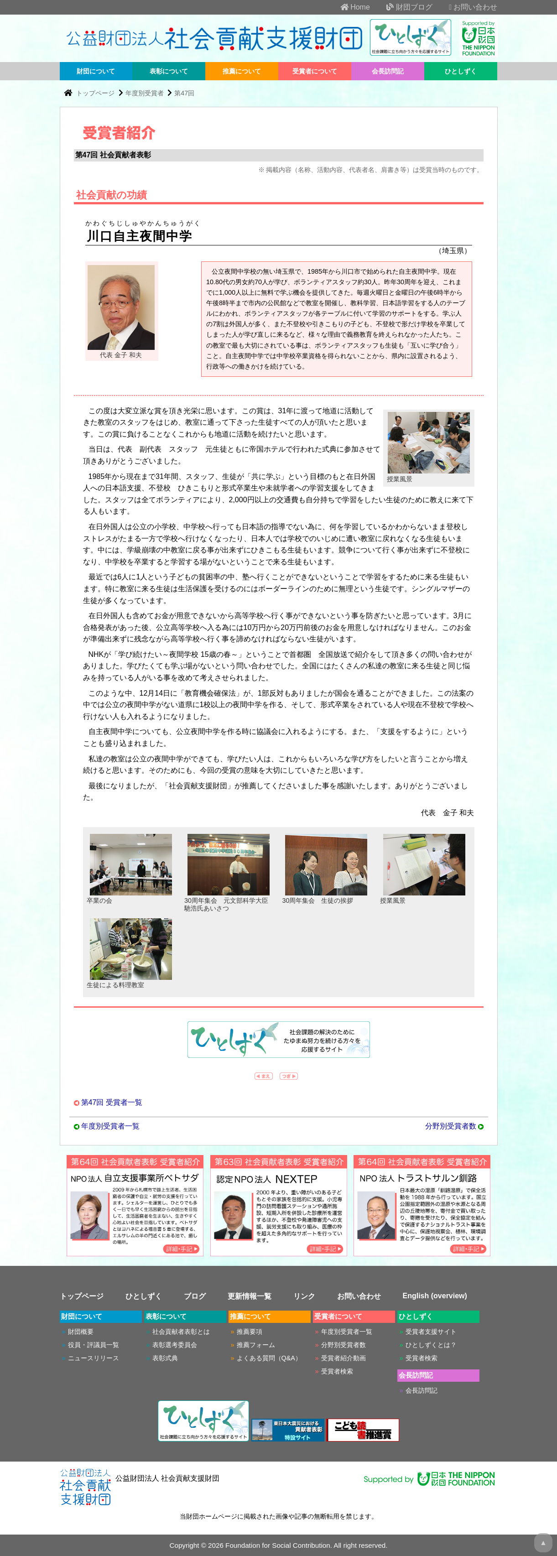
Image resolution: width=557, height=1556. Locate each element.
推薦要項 (249, 1331)
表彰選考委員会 (174, 1344)
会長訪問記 (388, 71)
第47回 (184, 93)
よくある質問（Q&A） (269, 1358)
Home (348, 7)
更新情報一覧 (249, 1296)
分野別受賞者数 (450, 1126)
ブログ (195, 1296)
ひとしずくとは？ (431, 1344)
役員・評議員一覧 (93, 1344)
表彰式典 (165, 1358)
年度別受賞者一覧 (110, 1126)
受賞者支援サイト (431, 1331)
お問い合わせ (465, 7)
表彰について (169, 71)
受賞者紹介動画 (343, 1358)
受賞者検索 (337, 1371)
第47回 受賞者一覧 (111, 1102)
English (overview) (435, 1296)
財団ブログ (402, 7)
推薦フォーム (256, 1344)
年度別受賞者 (144, 93)
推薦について (242, 71)
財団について (96, 71)
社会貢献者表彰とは (181, 1331)
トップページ (96, 93)
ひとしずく (461, 71)
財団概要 (81, 1331)
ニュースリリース (93, 1358)
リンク (304, 1296)
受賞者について (314, 71)
